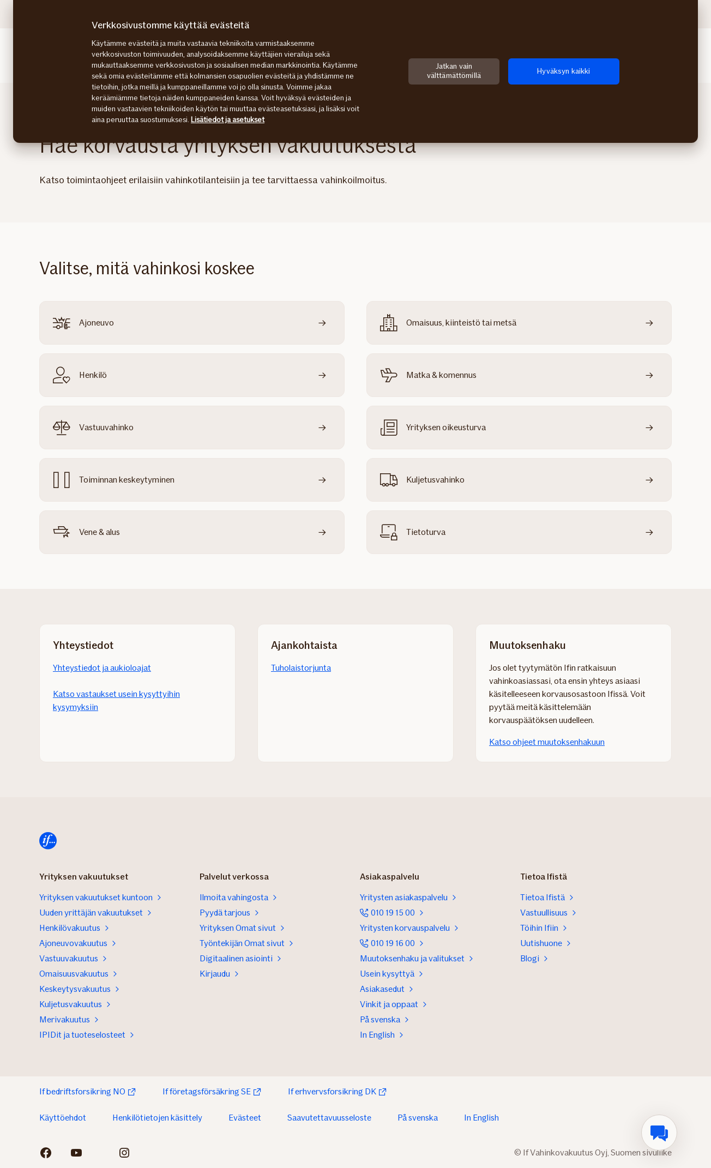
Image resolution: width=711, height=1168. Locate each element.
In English (481, 1117)
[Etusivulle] (48, 841)
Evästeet (244, 1117)
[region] (355, 71)
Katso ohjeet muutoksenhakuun (547, 742)
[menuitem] (659, 1133)
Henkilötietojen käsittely (157, 1117)
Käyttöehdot (62, 1117)
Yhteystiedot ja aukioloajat (102, 668)
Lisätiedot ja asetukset (227, 119)
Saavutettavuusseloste (329, 1117)
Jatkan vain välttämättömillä (454, 71)
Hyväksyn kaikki (563, 71)
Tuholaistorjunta (301, 668)
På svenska (417, 1117)
